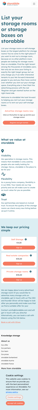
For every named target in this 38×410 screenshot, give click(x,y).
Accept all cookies (15, 403)
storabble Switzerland (9, 357)
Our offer (4, 345)
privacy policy (12, 392)
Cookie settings (14, 397)
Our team (4, 351)
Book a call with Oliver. (11, 322)
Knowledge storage (10, 335)
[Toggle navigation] (34, 4)
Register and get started (19, 123)
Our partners (6, 348)
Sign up (19, 248)
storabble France (7, 364)
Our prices (5, 354)
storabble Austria (7, 361)
